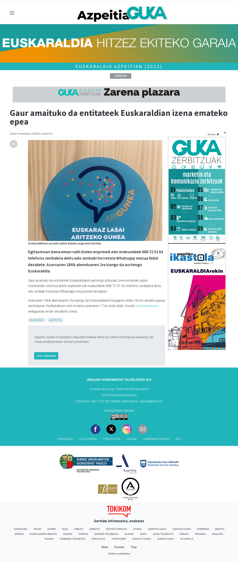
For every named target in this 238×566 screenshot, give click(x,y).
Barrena (203, 529)
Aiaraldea (20, 529)
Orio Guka (98, 538)
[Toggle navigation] (12, 13)
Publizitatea (111, 439)
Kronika (200, 534)
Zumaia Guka (165, 538)
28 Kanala (186, 538)
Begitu (219, 529)
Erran (19, 534)
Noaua (49, 538)
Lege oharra (88, 439)
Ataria (137, 529)
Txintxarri (118, 538)
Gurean (119, 547)
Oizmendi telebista (72, 538)
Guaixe (129, 534)
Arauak (132, 439)
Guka (143, 534)
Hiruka (184, 534)
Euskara (36, 320)
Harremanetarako (156, 439)
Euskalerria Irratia (43, 534)
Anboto (94, 529)
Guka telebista (163, 534)
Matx (104, 547)
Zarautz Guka (141, 538)
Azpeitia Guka (157, 529)
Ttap (134, 547)
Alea (65, 529)
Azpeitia (55, 320)
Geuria (67, 534)
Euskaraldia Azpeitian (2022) (119, 66)
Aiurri (51, 529)
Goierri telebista (106, 534)
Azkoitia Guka (181, 529)
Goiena (83, 534)
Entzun (213, 134)
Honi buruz (65, 439)
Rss (178, 439)
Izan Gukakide (46, 356)
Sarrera (120, 76)
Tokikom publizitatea (119, 553)
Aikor (37, 529)
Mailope (217, 534)
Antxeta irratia (116, 529)
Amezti (78, 529)
